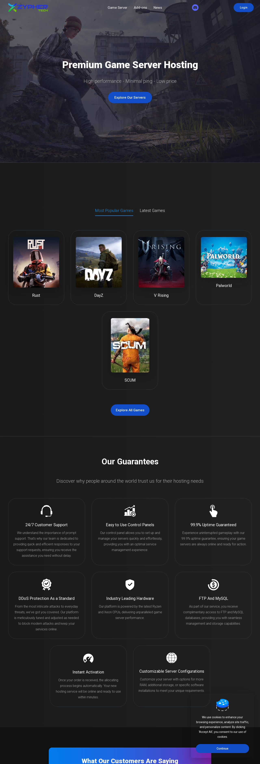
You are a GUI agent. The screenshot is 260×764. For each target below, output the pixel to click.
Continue (222, 748)
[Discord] (195, 7)
